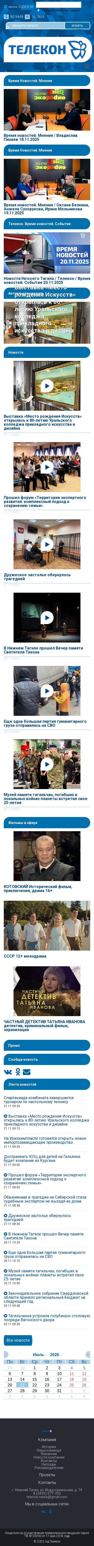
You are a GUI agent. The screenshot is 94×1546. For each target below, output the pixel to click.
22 (34, 1385)
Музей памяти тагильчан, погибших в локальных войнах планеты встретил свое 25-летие (45, 799)
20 (10, 1385)
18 (71, 1379)
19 (84, 1379)
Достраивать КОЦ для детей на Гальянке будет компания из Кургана (42, 1158)
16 (47, 1379)
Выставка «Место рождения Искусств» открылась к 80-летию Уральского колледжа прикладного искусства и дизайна (43, 422)
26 (84, 1385)
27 (10, 1391)
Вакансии (49, 1454)
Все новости (18, 1340)
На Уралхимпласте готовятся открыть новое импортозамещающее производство (45, 1140)
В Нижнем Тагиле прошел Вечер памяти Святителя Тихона (43, 650)
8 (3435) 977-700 (47, 1493)
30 (22, 1368)
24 (59, 1385)
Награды (49, 1464)
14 (22, 1379)
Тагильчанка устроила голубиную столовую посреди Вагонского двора (47, 1317)
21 (22, 1385)
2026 (54, 1355)
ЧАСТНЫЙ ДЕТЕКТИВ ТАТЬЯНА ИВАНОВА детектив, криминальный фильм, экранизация (44, 1026)
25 (71, 1385)
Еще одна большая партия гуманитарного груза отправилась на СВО (45, 724)
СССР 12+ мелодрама (25, 956)
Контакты (49, 1461)
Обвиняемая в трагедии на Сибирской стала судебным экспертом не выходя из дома (45, 1199)
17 (59, 1379)
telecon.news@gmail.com (47, 1497)
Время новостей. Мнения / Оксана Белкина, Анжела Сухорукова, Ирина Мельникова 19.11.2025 (46, 209)
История (49, 1447)
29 (10, 1368)
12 (84, 1374)
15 (34, 1379)
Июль (38, 1355)
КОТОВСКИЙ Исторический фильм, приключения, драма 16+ (38, 889)
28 (22, 1391)
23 (47, 1385)
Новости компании (49, 1457)
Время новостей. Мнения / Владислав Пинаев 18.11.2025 (40, 137)
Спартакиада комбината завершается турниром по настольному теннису (39, 1099)
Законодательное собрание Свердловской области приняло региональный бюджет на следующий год (46, 1297)
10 (59, 1374)
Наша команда (49, 1450)
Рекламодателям (49, 1468)
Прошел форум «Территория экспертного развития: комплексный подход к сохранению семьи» (45, 502)
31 (59, 1391)
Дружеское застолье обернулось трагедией (37, 577)
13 (10, 1379)
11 (71, 1374)
